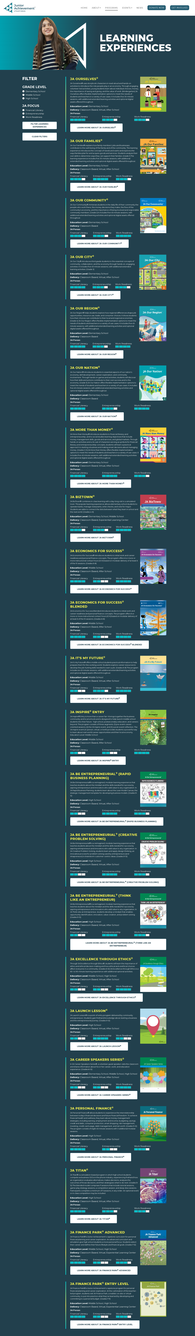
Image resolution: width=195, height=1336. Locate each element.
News (139, 8)
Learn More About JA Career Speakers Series (104, 1095)
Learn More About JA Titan (93, 1219)
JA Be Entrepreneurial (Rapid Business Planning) (100, 776)
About (95, 8)
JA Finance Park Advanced (97, 1232)
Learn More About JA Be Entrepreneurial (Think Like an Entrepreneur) (118, 944)
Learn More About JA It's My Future (98, 698)
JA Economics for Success (97, 551)
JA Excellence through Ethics (101, 959)
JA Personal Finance (91, 1108)
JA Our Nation (85, 368)
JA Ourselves (84, 79)
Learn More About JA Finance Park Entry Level (105, 1324)
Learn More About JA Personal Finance (100, 1157)
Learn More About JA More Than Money (100, 483)
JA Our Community (89, 200)
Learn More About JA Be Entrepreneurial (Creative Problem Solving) (118, 882)
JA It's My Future (87, 658)
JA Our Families (86, 141)
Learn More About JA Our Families (97, 187)
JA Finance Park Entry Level (99, 1284)
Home (84, 8)
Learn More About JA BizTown (95, 537)
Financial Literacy (34, 110)
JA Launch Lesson (89, 1011)
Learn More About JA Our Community (99, 243)
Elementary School (35, 91)
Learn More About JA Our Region (97, 354)
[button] (100, 8)
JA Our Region (85, 308)
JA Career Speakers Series (97, 1060)
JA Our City (82, 257)
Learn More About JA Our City (95, 295)
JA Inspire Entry (87, 712)
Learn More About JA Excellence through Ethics (106, 997)
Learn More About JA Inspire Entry (98, 760)
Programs (111, 8)
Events (126, 8)
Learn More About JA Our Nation (97, 416)
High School (32, 98)
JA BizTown (82, 497)
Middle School (33, 95)
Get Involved (180, 8)
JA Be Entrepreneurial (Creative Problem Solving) (103, 837)
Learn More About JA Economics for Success (104, 589)
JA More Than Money (91, 430)
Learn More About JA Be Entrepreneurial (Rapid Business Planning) (117, 821)
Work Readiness (34, 117)
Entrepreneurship (35, 113)
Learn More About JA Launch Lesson (99, 1046)
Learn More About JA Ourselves (96, 127)
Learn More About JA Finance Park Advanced (104, 1270)
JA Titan (79, 1170)
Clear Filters (39, 136)
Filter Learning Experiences (39, 125)
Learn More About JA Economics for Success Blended (109, 644)
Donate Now (156, 8)
